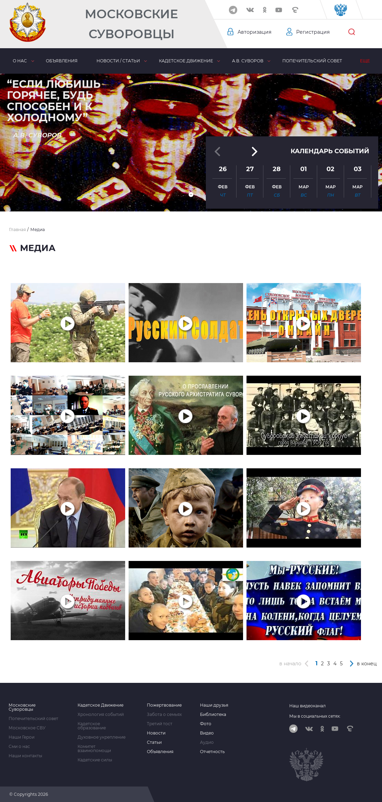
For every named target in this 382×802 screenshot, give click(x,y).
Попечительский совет (312, 60)
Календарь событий (330, 151)
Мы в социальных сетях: (315, 716)
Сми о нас (19, 746)
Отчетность (212, 752)
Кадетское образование (92, 726)
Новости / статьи (118, 60)
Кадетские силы (95, 760)
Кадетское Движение (100, 705)
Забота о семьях (164, 714)
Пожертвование (164, 705)
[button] (191, 194)
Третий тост (159, 724)
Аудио (207, 742)
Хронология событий (101, 714)
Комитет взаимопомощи (94, 748)
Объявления (62, 60)
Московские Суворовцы (131, 24)
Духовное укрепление (101, 737)
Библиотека (213, 714)
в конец (367, 663)
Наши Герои (21, 737)
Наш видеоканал (307, 705)
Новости (156, 733)
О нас (20, 60)
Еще (365, 60)
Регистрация (313, 32)
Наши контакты (25, 756)
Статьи (154, 742)
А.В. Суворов (247, 60)
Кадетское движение (186, 60)
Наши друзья (214, 705)
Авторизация (254, 32)
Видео (207, 733)
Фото (205, 724)
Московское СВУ (27, 728)
